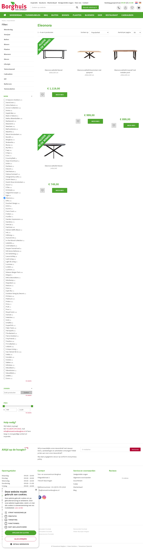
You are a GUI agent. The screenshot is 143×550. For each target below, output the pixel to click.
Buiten (6, 39)
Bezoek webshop (90, 7)
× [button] (36, 490)
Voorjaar (7, 34)
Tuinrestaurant (9, 69)
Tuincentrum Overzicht (85, 546)
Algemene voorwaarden (82, 477)
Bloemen (7, 54)
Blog (75, 490)
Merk (6, 96)
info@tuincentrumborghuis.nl (14, 431)
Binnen (6, 44)
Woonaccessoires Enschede (46, 534)
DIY (5, 79)
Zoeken (7, 388)
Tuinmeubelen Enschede (45, 532)
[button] (20, 544)
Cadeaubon (8, 74)
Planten (7, 49)
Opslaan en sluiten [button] (20, 533)
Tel (118, 7)
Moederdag (8, 29)
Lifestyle (7, 64)
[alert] (20, 517)
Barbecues (8, 84)
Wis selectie (28, 381)
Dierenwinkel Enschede (80, 529)
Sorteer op (84, 32)
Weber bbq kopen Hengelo (81, 532)
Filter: (5, 24)
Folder (75, 484)
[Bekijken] (138, 7)
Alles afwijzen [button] (20, 539)
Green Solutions (72, 546)
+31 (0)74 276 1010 (13, 429)
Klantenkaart (78, 487)
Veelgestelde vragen (80, 474)
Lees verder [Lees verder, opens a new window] (19, 508)
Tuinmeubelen (9, 89)
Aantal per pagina (124, 32)
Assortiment (77, 480)
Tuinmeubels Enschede (44, 529)
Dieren (6, 59)
